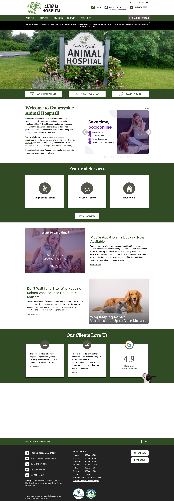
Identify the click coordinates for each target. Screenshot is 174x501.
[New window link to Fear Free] (79, 493)
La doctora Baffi (32, 150)
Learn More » (95, 264)
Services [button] (45, 18)
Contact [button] (71, 18)
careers (140, 453)
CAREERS (132, 3)
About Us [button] (31, 18)
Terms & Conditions (41, 498)
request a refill (130, 94)
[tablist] (117, 157)
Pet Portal (139, 460)
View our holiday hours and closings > (86, 481)
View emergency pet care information (86, 477)
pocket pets (59, 121)
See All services (87, 216)
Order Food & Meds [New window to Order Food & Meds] (87, 94)
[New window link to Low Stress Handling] (91, 493)
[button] (145, 108)
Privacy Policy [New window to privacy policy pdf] (29, 498)
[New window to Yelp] (146, 442)
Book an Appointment (139, 18)
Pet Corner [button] (87, 18)
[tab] (104, 157)
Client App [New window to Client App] (143, 3)
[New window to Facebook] (142, 442)
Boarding (58, 18)
